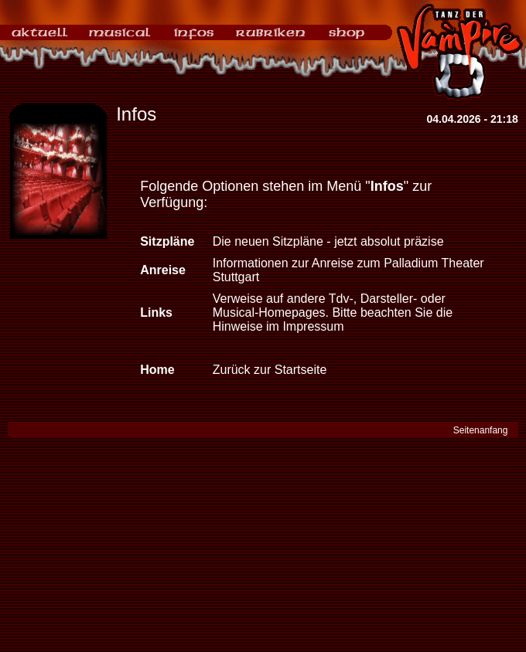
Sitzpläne (167, 241)
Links (156, 312)
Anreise (163, 270)
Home (157, 369)
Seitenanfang (480, 430)
